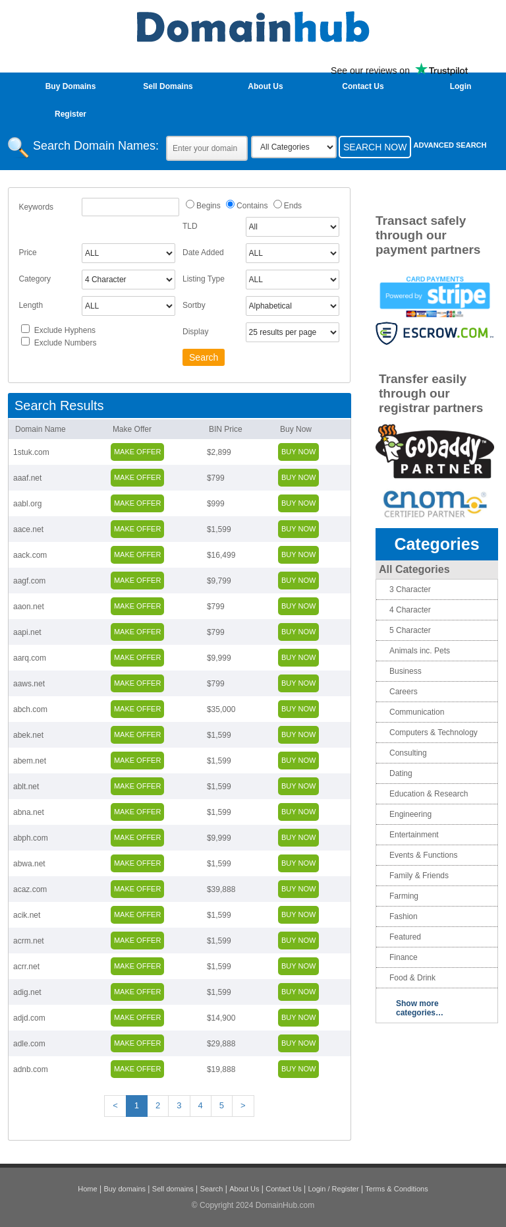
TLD (190, 226)
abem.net (29, 760)
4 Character (410, 609)
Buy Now (296, 429)
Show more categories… (419, 1008)
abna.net (28, 812)
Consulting (408, 753)
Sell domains (173, 1189)
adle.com (29, 1043)
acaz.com (30, 889)
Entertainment (414, 834)
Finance (403, 957)
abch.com (30, 709)
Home (87, 1189)
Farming (403, 896)
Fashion (403, 916)
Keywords (35, 207)
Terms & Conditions (396, 1189)
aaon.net (28, 606)
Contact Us (362, 86)
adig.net (27, 992)
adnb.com (30, 1069)
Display (195, 331)
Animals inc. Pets (419, 650)
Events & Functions (423, 855)
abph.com (30, 838)
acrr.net (26, 966)
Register (70, 114)
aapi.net (27, 632)
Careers (403, 691)
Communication (416, 712)
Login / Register (333, 1189)
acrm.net (28, 940)
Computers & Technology (433, 732)
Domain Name (40, 429)
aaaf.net (27, 478)
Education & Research (428, 793)
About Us (265, 86)
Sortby (194, 305)
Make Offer (132, 429)
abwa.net (29, 863)
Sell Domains (167, 86)
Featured (405, 937)
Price (27, 252)
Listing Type (204, 279)
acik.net (26, 915)
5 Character (410, 630)
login (461, 86)
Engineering (410, 814)
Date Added (203, 252)
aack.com (30, 555)
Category (34, 279)
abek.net (28, 735)
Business (405, 671)
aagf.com (29, 580)
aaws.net (29, 683)
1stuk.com (31, 452)
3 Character (410, 589)
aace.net (28, 529)
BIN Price (225, 429)
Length (30, 305)
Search (211, 1189)
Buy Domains (70, 86)
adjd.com (29, 1018)
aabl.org (27, 503)
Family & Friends (419, 875)
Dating (400, 773)
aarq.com (29, 658)
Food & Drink (412, 977)
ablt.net (26, 786)
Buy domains (124, 1189)
